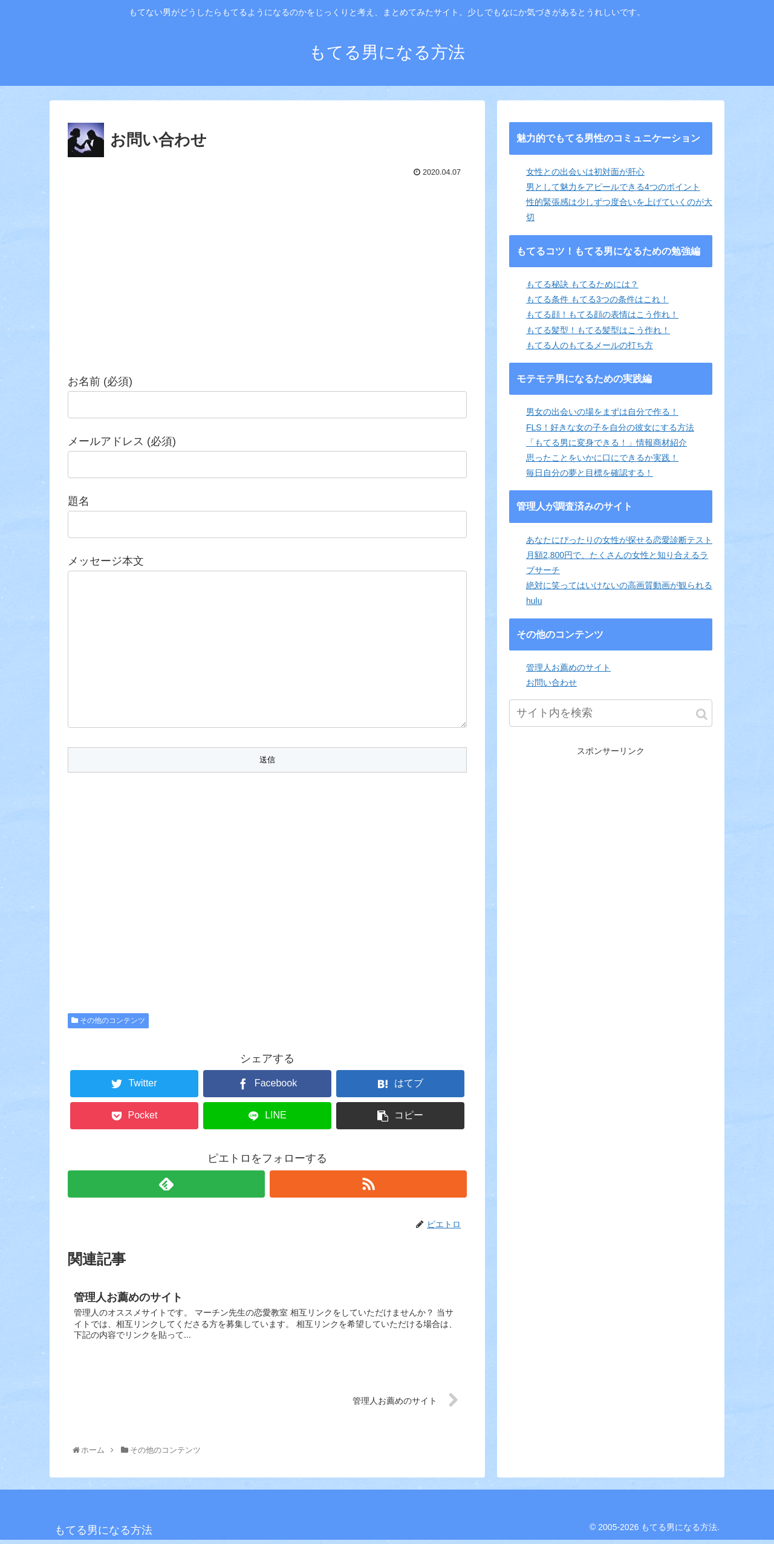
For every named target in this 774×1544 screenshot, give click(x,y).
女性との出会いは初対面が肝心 (585, 172)
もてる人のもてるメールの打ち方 (589, 345)
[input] (610, 713)
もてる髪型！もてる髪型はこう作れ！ (598, 330)
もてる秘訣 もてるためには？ (582, 284)
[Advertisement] (267, 271)
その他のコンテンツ (108, 1023)
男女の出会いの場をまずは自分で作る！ (602, 412)
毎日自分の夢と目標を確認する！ (589, 473)
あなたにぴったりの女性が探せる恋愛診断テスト (619, 540)
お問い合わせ (551, 682)
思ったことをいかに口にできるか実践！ (602, 457)
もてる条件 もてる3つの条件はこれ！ (597, 299)
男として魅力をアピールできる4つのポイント (613, 187)
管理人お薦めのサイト (568, 667)
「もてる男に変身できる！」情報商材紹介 (606, 442)
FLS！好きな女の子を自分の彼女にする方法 (610, 427)
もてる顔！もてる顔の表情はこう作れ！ (602, 314)
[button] (701, 714)
